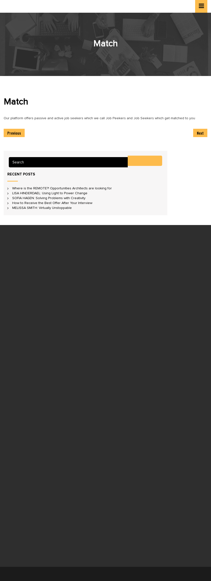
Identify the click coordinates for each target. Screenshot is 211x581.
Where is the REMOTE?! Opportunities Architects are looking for (62, 188)
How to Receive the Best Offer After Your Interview (52, 203)
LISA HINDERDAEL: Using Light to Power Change (49, 193)
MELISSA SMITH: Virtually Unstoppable (42, 208)
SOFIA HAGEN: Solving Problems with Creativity (48, 198)
